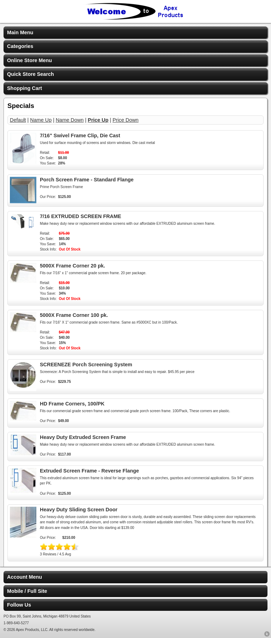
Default (18, 120)
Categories (20, 46)
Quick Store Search (30, 74)
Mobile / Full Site (27, 591)
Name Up (41, 120)
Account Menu (24, 577)
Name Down (70, 120)
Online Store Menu (29, 60)
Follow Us (19, 605)
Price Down (126, 120)
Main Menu (20, 32)
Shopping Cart (24, 88)
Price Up (98, 120)
